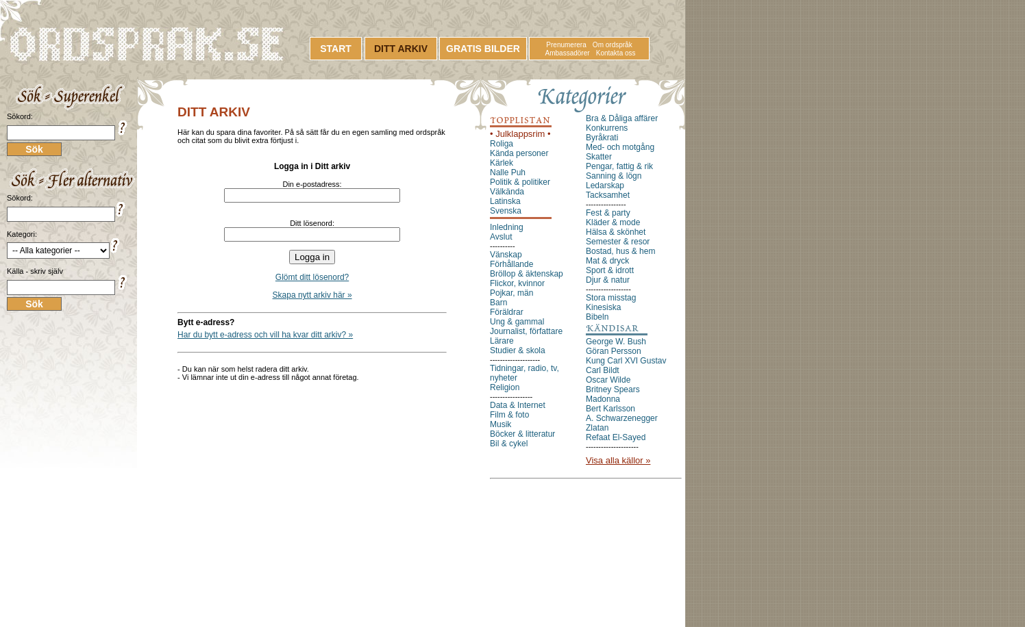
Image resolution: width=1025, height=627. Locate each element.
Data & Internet (517, 405)
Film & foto (509, 415)
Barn (498, 302)
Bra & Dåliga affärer (622, 118)
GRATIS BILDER (483, 48)
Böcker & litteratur (522, 434)
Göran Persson (613, 351)
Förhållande (511, 264)
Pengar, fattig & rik (619, 166)
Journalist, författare (526, 331)
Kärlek (501, 163)
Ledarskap (605, 185)
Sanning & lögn (613, 176)
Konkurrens (607, 128)
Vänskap (506, 254)
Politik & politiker (520, 182)
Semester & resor (618, 241)
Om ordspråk (612, 45)
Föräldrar (506, 312)
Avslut (501, 237)
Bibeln (597, 317)
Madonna (603, 399)
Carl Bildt (602, 370)
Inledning (506, 227)
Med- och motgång (620, 147)
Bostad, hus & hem (620, 251)
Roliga (501, 144)
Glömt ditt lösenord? (312, 277)
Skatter (599, 157)
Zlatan (597, 428)
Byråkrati (602, 137)
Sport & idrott (610, 270)
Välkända (507, 191)
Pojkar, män (511, 293)
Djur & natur (608, 280)
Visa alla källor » (618, 460)
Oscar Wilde (608, 380)
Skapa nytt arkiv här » (312, 295)
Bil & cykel (509, 443)
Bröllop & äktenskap (526, 274)
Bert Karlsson (610, 408)
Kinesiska (603, 307)
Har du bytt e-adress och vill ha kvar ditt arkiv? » (265, 335)
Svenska (505, 211)
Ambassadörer (567, 53)
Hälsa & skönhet (615, 232)
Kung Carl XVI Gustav (626, 361)
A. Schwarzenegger (622, 418)
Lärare (502, 341)
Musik (500, 424)
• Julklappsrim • (520, 134)
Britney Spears (613, 389)
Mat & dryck (607, 261)
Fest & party (608, 213)
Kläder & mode (613, 222)
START (335, 48)
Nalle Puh (508, 172)
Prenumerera (566, 45)
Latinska (505, 201)
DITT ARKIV (401, 48)
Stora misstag (611, 298)
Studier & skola (517, 350)
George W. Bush (616, 341)
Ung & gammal (517, 322)
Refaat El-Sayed (615, 437)
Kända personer (519, 153)
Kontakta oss (616, 53)
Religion (504, 387)
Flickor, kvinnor (517, 283)
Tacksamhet (608, 195)
